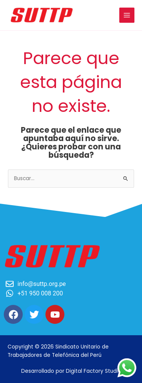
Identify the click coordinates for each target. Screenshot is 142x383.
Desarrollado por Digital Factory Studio (71, 371)
